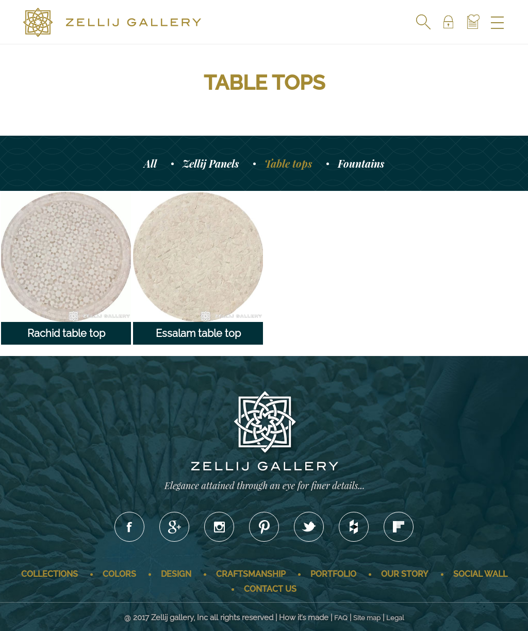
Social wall (480, 574)
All (150, 163)
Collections (49, 574)
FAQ (341, 618)
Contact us (270, 589)
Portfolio (333, 574)
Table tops (288, 163)
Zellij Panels (211, 163)
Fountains (361, 163)
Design (176, 574)
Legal (395, 618)
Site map (367, 618)
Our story (404, 574)
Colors (119, 574)
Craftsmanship (251, 574)
